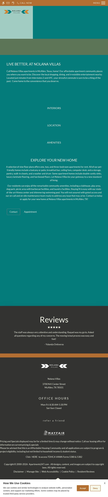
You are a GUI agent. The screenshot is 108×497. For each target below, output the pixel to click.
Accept (83, 488)
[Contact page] (8, 3)
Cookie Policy (68, 471)
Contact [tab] (13, 211)
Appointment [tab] (30, 211)
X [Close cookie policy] (104, 483)
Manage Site (33, 471)
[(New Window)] (54, 385)
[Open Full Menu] (99, 3)
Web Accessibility (50, 471)
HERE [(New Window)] (34, 456)
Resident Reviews (85, 471)
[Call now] (24, 3)
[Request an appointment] (13, 3)
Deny (95, 488)
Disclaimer (19, 471)
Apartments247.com (39, 464)
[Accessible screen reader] (3, 3)
